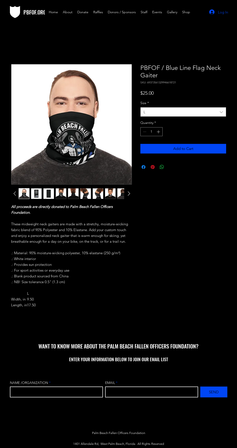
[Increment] (159, 131)
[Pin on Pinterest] (153, 167)
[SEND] (213, 392)
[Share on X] (171, 167)
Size (144, 103)
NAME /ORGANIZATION (29, 382)
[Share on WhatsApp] (162, 167)
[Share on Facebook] (143, 167)
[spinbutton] (151, 131)
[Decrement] (144, 131)
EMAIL (110, 382)
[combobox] (183, 112)
